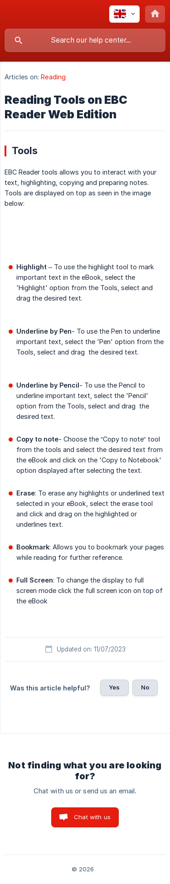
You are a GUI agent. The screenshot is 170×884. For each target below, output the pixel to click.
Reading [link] (53, 77)
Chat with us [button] (92, 817)
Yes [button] (114, 687)
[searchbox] (85, 40)
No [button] (145, 687)
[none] (124, 14)
